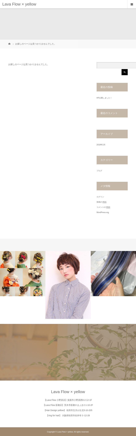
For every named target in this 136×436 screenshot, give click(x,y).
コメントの (103, 207)
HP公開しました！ (104, 98)
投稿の (101, 202)
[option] (22, 273)
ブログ (99, 171)
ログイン (100, 197)
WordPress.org (103, 212)
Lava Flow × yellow (19, 4)
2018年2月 (101, 145)
